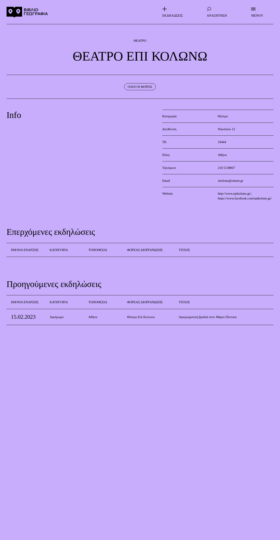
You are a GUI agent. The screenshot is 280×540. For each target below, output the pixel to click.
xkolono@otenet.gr (230, 180)
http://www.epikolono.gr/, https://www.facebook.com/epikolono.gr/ (245, 196)
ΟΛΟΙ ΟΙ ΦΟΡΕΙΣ (140, 86)
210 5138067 (226, 168)
